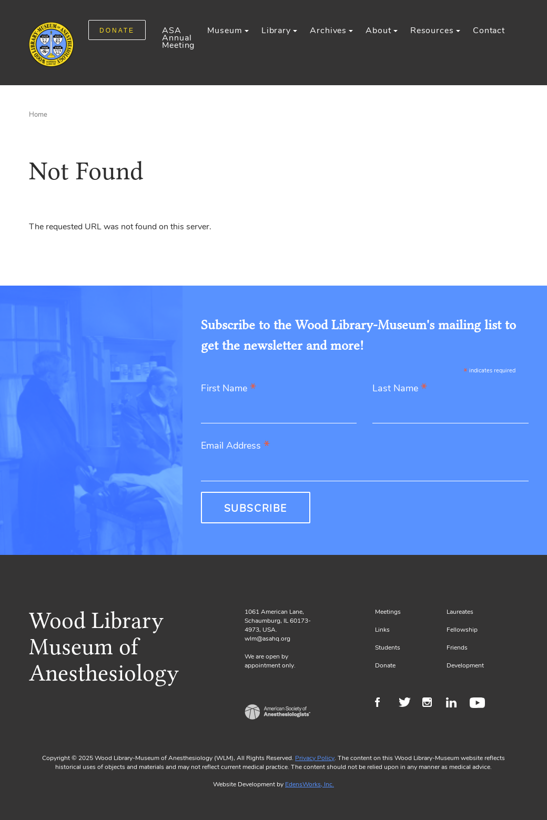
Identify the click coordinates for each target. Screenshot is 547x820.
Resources (432, 30)
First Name (228, 389)
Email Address (235, 446)
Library (276, 30)
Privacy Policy (315, 758)
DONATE (117, 30)
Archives (328, 30)
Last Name (399, 389)
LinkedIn (455, 703)
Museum (224, 30)
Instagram (431, 703)
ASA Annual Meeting (178, 38)
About (378, 30)
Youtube (479, 703)
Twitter (408, 703)
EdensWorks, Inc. (309, 784)
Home (38, 114)
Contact (489, 30)
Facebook (384, 703)
